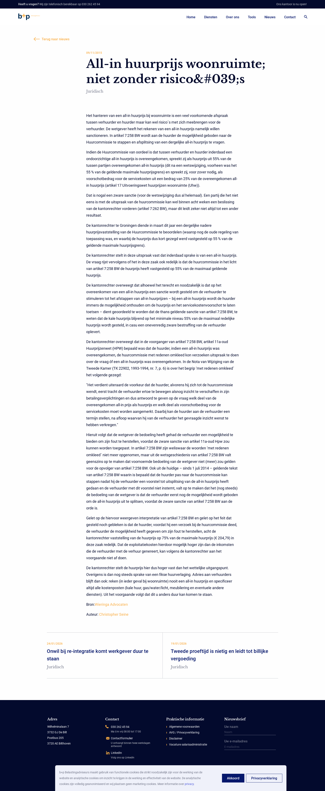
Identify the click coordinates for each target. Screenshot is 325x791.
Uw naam (250, 730)
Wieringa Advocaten (111, 604)
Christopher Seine (114, 614)
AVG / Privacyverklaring (184, 732)
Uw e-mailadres (250, 745)
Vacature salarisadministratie (188, 744)
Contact (290, 17)
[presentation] (250, 760)
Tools (252, 17)
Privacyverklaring (264, 778)
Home (191, 17)
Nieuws (269, 17)
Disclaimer (175, 738)
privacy (189, 784)
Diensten (210, 17)
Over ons (232, 17)
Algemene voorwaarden (184, 726)
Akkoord (233, 778)
